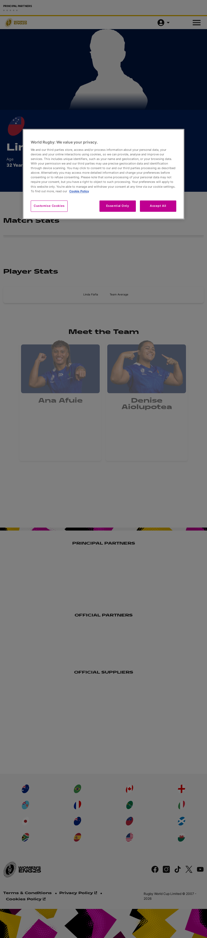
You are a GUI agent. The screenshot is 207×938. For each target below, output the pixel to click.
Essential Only (117, 206)
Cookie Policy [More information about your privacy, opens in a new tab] (79, 191)
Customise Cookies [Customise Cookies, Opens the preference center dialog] (49, 206)
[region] (103, 174)
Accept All (158, 206)
